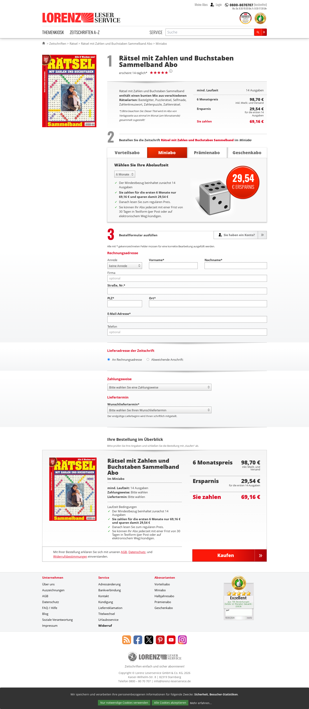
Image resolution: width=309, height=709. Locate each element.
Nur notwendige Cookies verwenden (124, 702)
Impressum (50, 625)
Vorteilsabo (162, 584)
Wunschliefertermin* (123, 404)
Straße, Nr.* (116, 285)
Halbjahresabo (164, 596)
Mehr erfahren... (201, 703)
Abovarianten (164, 577)
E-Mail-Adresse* (119, 314)
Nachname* (213, 260)
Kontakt (103, 596)
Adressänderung (109, 584)
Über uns (48, 584)
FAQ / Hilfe (49, 608)
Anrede (112, 260)
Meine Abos (201, 4)
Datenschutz (50, 602)
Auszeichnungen (53, 590)
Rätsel (74, 43)
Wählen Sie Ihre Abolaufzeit (141, 164)
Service (156, 32)
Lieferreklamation (110, 608)
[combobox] (210, 32)
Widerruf (105, 625)
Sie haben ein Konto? (239, 235)
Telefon (112, 326)
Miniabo (160, 590)
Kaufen (225, 555)
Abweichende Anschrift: (165, 359)
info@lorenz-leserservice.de (172, 681)
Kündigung (105, 602)
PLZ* (110, 298)
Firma (111, 273)
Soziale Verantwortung (57, 620)
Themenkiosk (53, 32)
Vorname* (156, 260)
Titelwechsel (106, 614)
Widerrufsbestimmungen (70, 556)
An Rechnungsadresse (124, 359)
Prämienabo (162, 602)
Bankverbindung (109, 590)
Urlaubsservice (108, 620)
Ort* (152, 298)
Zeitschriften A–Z (85, 32)
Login (218, 4)
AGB (124, 552)
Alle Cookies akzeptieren (170, 702)
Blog (45, 614)
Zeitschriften (57, 43)
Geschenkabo (163, 608)
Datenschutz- (137, 552)
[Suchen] (260, 32)
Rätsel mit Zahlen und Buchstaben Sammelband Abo (116, 43)
